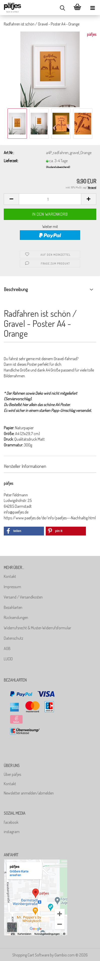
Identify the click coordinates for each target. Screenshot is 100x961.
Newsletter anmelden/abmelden (29, 793)
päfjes (91, 34)
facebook (11, 822)
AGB (7, 648)
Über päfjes (12, 774)
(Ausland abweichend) (58, 167)
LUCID (8, 658)
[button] (11, 199)
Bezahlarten (13, 607)
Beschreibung (16, 289)
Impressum (12, 586)
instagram (12, 831)
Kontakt (10, 576)
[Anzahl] (50, 199)
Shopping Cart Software (30, 954)
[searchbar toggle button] (62, 7)
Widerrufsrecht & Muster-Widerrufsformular (37, 627)
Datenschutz (13, 638)
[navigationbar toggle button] (92, 7)
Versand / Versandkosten (23, 597)
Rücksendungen (16, 617)
